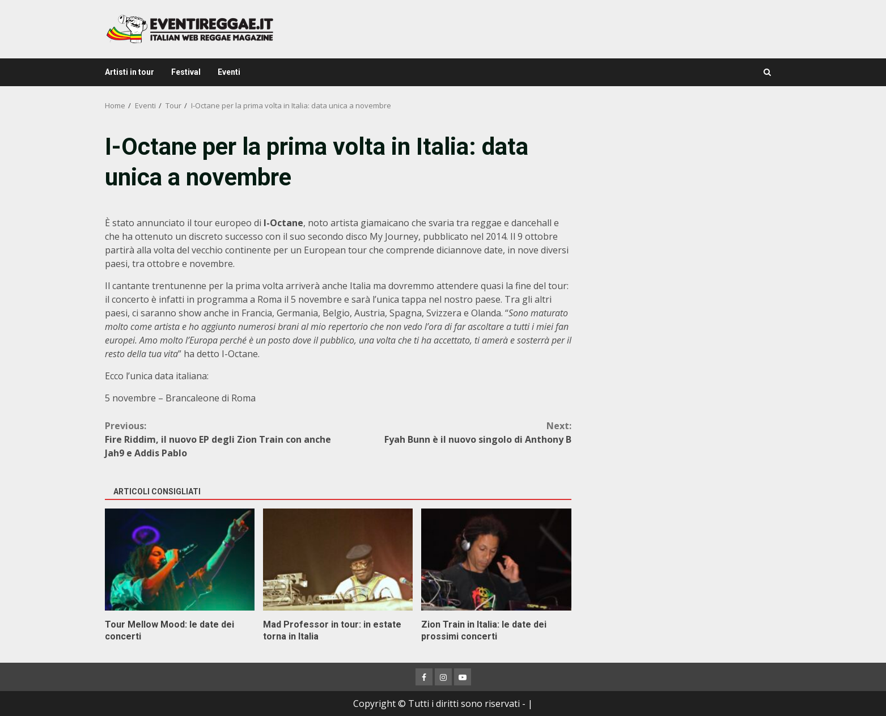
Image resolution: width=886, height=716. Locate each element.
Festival (186, 72)
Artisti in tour (129, 72)
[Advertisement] (684, 209)
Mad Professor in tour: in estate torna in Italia (338, 560)
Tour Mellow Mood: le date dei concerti (180, 560)
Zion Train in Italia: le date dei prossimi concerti (496, 560)
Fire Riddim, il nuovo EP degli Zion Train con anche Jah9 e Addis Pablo (221, 439)
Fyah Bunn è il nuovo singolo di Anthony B (454, 432)
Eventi (229, 72)
